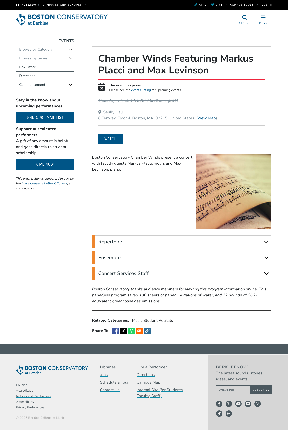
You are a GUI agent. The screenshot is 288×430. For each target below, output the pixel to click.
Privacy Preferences (30, 407)
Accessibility (25, 402)
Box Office (27, 67)
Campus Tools (242, 4)
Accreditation (25, 390)
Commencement (32, 84)
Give (217, 4)
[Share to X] (123, 331)
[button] (147, 331)
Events (66, 41)
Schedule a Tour (114, 382)
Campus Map (148, 382)
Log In (267, 4)
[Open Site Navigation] (263, 20)
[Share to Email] (139, 331)
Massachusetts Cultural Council (44, 183)
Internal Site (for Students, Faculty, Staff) (160, 393)
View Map (206, 118)
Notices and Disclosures (33, 396)
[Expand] (266, 242)
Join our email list (50, 117)
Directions (27, 75)
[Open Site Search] (245, 20)
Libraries (108, 367)
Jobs (104, 374)
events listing (141, 90)
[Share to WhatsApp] (131, 331)
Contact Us (110, 390)
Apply (201, 4)
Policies (21, 385)
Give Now (45, 164)
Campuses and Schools (63, 4)
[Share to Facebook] (115, 331)
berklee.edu (26, 4)
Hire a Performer (152, 367)
